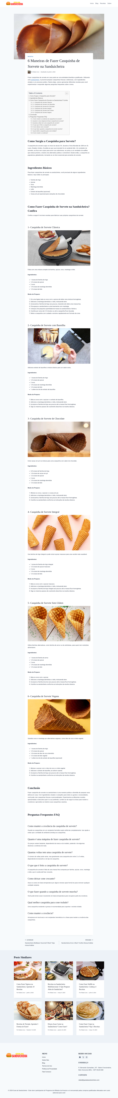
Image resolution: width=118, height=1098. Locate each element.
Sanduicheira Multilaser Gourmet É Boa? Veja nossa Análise (41, 942)
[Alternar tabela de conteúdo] (66, 93)
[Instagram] (86, 1057)
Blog (96, 3)
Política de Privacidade (49, 1069)
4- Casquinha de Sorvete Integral (42, 108)
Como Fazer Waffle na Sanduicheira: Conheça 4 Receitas (87, 986)
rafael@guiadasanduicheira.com (88, 1080)
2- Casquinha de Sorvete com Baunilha (44, 104)
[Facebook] (79, 1057)
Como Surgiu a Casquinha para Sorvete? (42, 96)
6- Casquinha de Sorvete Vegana (42, 112)
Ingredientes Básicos (36, 98)
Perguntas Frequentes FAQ (38, 117)
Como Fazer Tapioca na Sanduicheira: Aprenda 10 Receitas (25, 986)
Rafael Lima (36, 72)
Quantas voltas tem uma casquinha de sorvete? (46, 123)
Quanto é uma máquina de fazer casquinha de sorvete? (48, 121)
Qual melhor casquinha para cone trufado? (45, 131)
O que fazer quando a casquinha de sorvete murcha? (47, 129)
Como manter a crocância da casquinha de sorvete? (47, 119)
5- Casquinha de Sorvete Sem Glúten (43, 110)
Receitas (103, 3)
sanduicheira (35, 80)
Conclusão (33, 114)
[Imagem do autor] (29, 72)
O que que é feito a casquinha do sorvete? (45, 125)
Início (92, 3)
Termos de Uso (47, 1066)
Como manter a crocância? (40, 133)
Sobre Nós (45, 1060)
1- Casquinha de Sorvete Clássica (42, 102)
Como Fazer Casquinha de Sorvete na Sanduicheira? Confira (49, 100)
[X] (83, 1057)
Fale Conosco (46, 1072)
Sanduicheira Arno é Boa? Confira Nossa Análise (76, 941)
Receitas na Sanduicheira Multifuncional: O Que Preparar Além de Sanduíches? (59, 986)
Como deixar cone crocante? (41, 127)
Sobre (109, 3)
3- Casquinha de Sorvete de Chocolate (44, 106)
